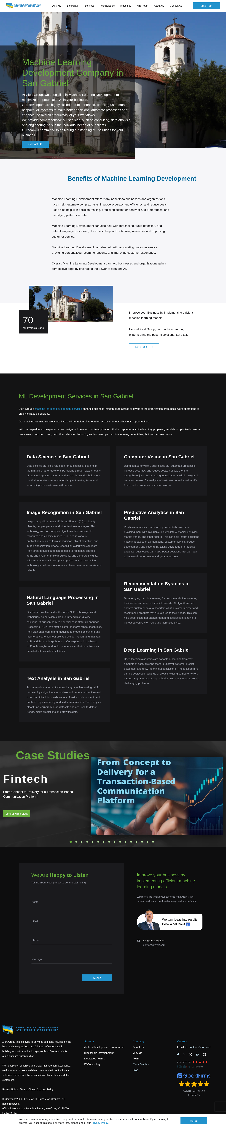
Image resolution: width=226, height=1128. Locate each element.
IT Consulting (92, 1064)
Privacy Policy (99, 1122)
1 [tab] (70, 842)
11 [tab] (125, 842)
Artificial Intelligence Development (104, 1047)
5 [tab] (92, 842)
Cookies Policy (45, 1089)
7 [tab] (103, 842)
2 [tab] (76, 842)
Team (136, 1058)
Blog (135, 1070)
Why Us (137, 1052)
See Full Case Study (16, 813)
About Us (138, 1047)
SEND (97, 977)
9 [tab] (114, 842)
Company (138, 1041)
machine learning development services (58, 408)
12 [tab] (131, 842)
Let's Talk (206, 5)
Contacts (182, 1041)
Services (89, 1041)
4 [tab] (87, 842)
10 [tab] (120, 842)
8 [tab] (109, 842)
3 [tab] (81, 842)
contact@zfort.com (154, 945)
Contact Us (176, 5)
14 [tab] (142, 842)
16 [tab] (153, 842)
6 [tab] (98, 842)
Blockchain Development (99, 1052)
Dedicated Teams (94, 1058)
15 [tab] (147, 842)
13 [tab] (136, 842)
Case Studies (141, 1064)
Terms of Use (27, 1089)
